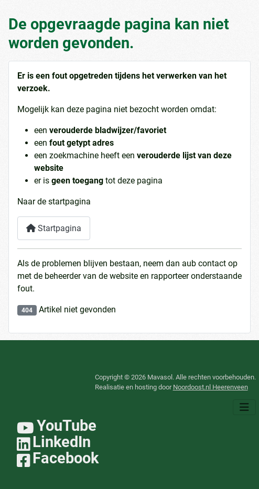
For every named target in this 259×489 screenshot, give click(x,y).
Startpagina (53, 228)
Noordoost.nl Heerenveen (210, 387)
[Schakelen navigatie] (244, 407)
